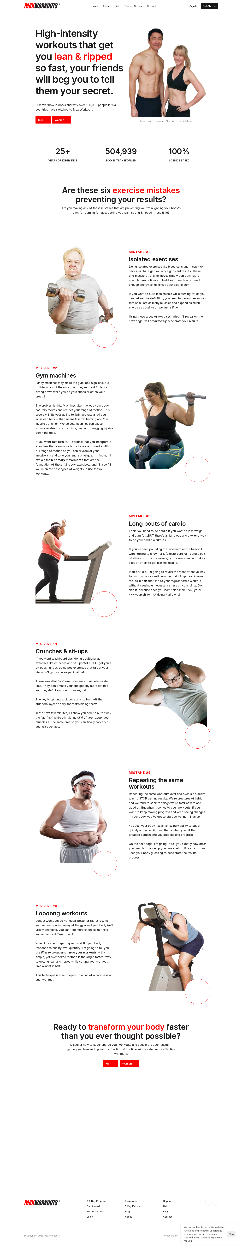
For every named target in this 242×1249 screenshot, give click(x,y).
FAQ (165, 1211)
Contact (167, 1216)
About (128, 1216)
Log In (90, 1216)
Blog (127, 1211)
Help (165, 1206)
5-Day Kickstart (133, 1206)
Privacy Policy (170, 1235)
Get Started (93, 1206)
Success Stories (95, 1211)
